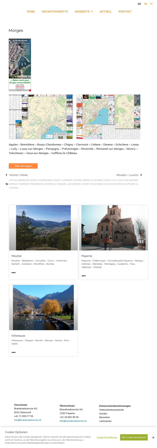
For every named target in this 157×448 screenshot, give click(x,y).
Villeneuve (18, 335)
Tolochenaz (96, 184)
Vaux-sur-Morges (114, 184)
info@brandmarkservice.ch (73, 425)
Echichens (97, 180)
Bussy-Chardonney (41, 180)
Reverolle (50, 184)
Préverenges (37, 184)
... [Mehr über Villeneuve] (13, 351)
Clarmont (66, 180)
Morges (13, 184)
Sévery (85, 184)
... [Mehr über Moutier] (13, 271)
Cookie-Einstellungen (107, 437)
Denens (86, 180)
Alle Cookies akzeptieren (134, 437)
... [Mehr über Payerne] (84, 275)
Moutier (16, 256)
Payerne (87, 256)
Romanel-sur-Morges (69, 184)
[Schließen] (153, 437)
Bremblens (24, 180)
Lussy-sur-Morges (127, 180)
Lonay (106, 180)
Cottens (77, 180)
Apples (13, 180)
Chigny (56, 180)
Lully (113, 180)
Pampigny (24, 184)
